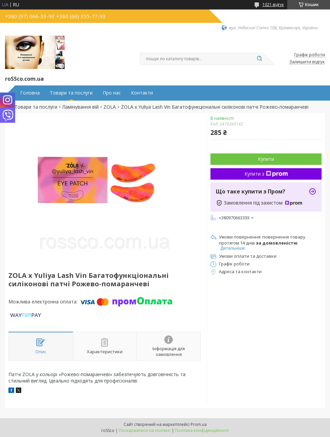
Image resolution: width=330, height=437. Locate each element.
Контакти (142, 92)
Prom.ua (199, 424)
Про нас (112, 92)
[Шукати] (259, 59)
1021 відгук (273, 4)
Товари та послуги (71, 92)
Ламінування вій (80, 107)
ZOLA (109, 107)
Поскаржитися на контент (145, 430)
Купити (266, 159)
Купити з (266, 174)
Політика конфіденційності (202, 430)
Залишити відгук (307, 62)
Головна (30, 92)
